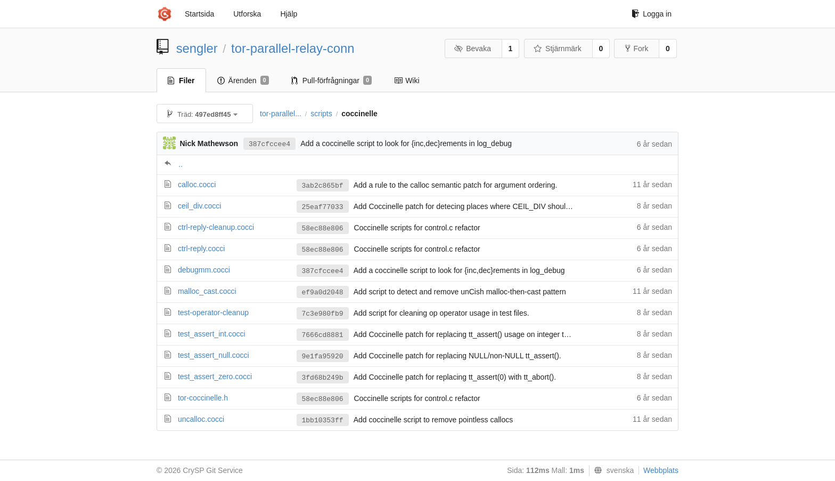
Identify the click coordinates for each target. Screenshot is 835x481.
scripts (321, 113)
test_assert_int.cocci (211, 334)
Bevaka (472, 48)
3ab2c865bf (322, 186)
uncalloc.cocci (201, 419)
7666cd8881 (322, 335)
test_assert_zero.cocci (215, 376)
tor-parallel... (280, 113)
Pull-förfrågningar (331, 80)
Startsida (199, 14)
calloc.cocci (197, 184)
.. (180, 164)
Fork (636, 48)
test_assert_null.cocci (213, 355)
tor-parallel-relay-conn (292, 48)
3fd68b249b (322, 378)
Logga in (652, 14)
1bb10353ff (322, 420)
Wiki (406, 80)
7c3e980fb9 (322, 314)
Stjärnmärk (558, 48)
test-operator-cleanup (213, 312)
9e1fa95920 (322, 356)
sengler (197, 48)
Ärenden (243, 80)
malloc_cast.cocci (207, 291)
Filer (181, 80)
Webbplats (660, 470)
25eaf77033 (322, 207)
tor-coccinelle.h (203, 398)
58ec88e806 (322, 229)
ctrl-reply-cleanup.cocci (216, 227)
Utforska (247, 14)
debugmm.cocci (204, 270)
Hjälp (288, 14)
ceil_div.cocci (199, 206)
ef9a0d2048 (322, 292)
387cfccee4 (269, 144)
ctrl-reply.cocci (201, 248)
